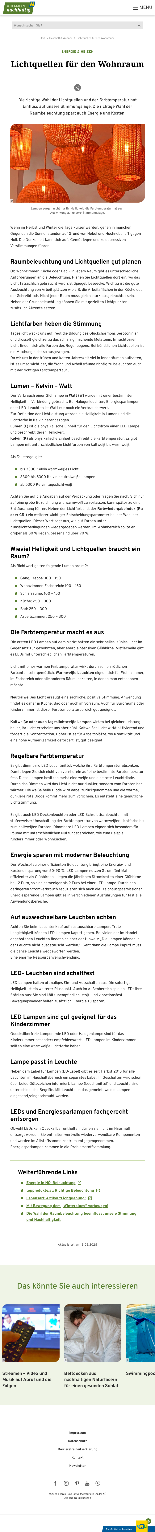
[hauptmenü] (142, 8)
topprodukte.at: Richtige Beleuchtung (60, 1190)
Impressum (77, 1433)
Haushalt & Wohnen (61, 38)
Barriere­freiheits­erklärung (77, 1449)
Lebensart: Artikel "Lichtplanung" (56, 1198)
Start (42, 38)
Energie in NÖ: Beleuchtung (51, 1183)
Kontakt (78, 1458)
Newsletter (77, 1466)
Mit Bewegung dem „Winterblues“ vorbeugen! (67, 1206)
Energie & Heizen (77, 52)
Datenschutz (77, 1441)
